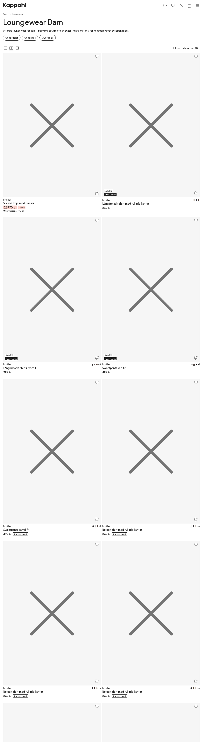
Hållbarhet (127, 663)
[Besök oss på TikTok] (18, 696)
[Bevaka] (96, 127)
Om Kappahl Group (128, 657)
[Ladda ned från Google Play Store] (47, 683)
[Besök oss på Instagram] (29, 696)
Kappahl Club (104, 660)
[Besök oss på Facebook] (53, 696)
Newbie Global (177, 663)
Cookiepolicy (152, 676)
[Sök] (54, 7)
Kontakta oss (80, 673)
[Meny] (8, 7)
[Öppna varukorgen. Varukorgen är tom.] (194, 7)
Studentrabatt (176, 672)
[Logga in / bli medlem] (186, 7)
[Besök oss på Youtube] (41, 696)
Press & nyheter (129, 672)
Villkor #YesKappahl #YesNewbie (152, 684)
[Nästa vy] (192, 560)
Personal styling (81, 687)
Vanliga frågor (81, 665)
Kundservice (80, 660)
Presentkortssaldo (82, 682)
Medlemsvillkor (105, 665)
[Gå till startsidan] (101, 7)
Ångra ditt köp (81, 691)
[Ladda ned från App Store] (23, 683)
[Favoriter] (178, 7)
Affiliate (173, 667)
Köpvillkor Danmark (151, 666)
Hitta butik (79, 678)
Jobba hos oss (128, 667)
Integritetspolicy (153, 672)
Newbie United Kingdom (177, 657)
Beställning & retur (83, 669)
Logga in (102, 656)
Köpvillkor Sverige (154, 660)
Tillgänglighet (128, 676)
